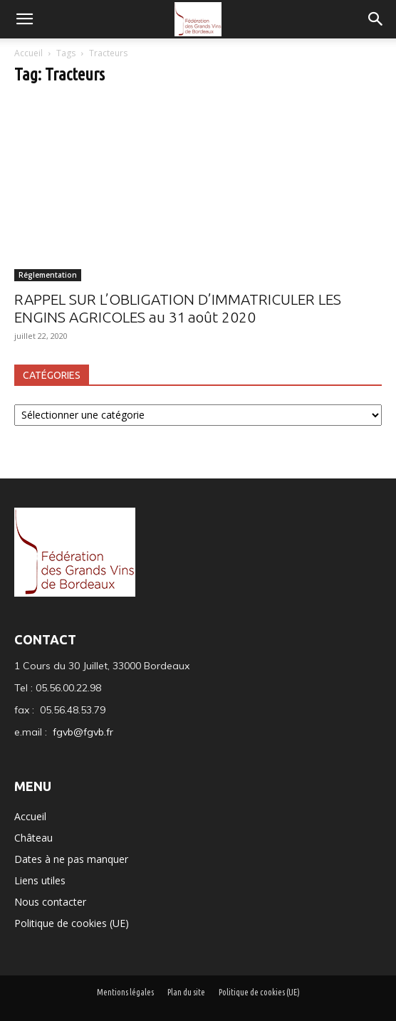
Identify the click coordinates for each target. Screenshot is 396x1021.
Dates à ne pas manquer (71, 859)
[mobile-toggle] (24, 19)
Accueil (29, 53)
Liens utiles (40, 880)
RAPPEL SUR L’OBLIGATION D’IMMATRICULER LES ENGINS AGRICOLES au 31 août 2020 (177, 307)
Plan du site (186, 992)
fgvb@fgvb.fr (83, 732)
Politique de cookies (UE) (71, 923)
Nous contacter (50, 902)
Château (33, 837)
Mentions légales (125, 992)
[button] (376, 19)
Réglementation (48, 275)
